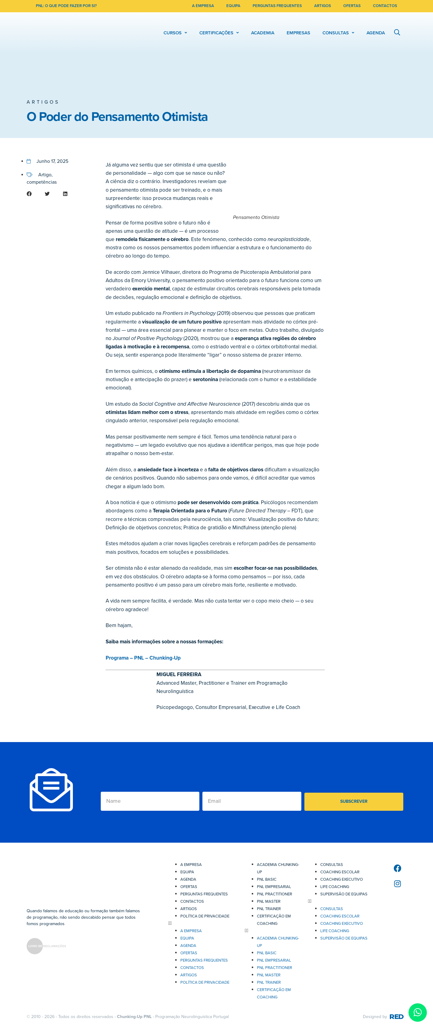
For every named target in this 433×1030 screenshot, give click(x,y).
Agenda (188, 879)
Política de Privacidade (204, 916)
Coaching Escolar (340, 872)
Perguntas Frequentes (204, 894)
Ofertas (188, 886)
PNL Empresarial (274, 886)
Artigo (44, 175)
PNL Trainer (269, 908)
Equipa (187, 872)
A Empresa (191, 864)
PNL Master (269, 901)
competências (42, 182)
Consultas (331, 864)
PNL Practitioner (274, 894)
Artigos (43, 102)
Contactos (192, 901)
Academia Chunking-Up (278, 868)
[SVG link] (46, 947)
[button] (34, 194)
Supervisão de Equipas (343, 894)
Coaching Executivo (341, 879)
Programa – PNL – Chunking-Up (143, 658)
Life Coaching (334, 886)
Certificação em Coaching (274, 920)
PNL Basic (267, 879)
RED (396, 1017)
